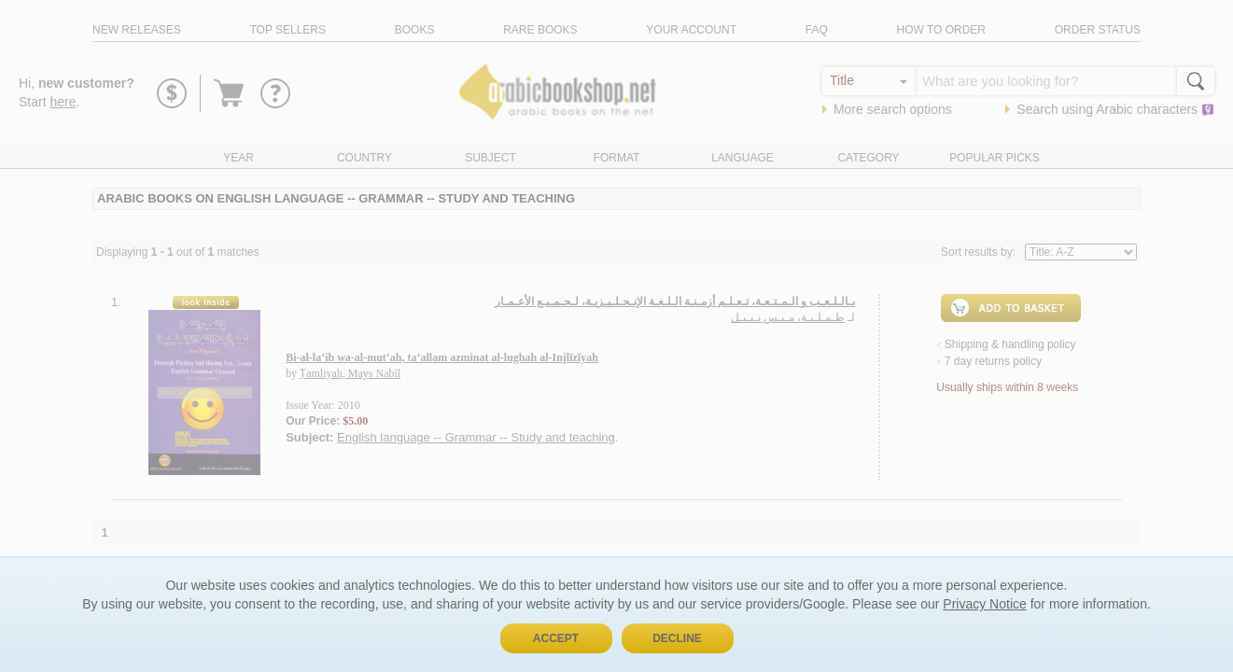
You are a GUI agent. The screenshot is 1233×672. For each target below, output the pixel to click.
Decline (677, 638)
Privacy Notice (984, 603)
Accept (556, 638)
